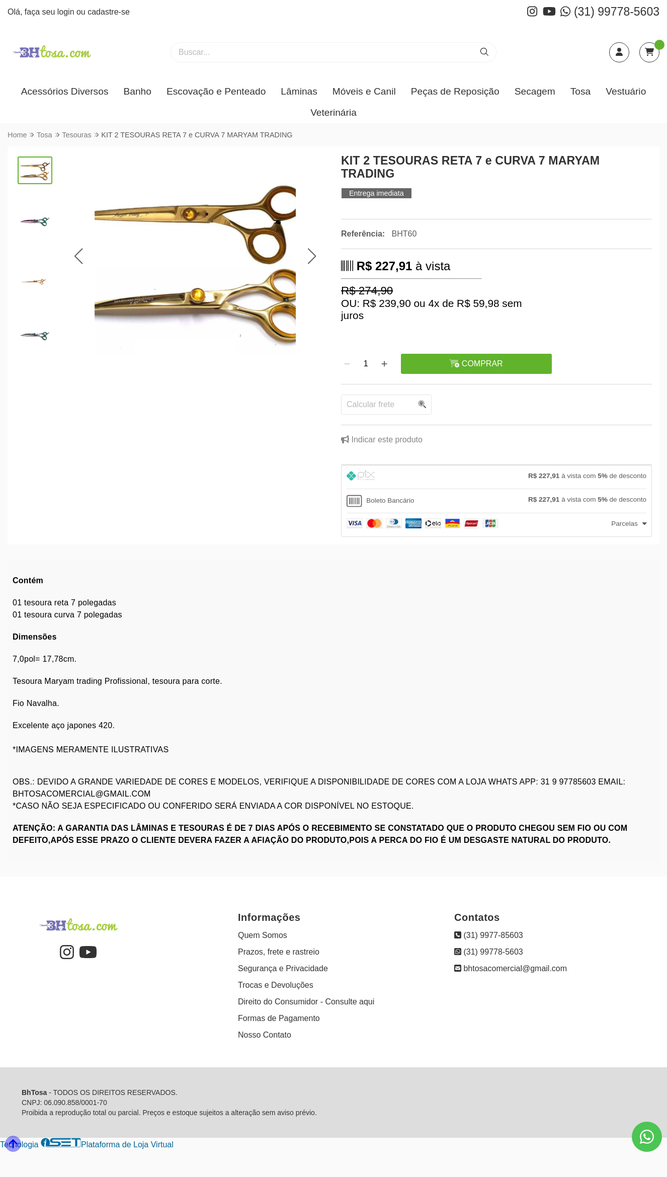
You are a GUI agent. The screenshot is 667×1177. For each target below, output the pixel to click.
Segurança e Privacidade (283, 968)
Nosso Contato (264, 1035)
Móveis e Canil (364, 91)
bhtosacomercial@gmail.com (510, 968)
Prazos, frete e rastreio (278, 952)
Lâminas (299, 91)
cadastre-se (109, 12)
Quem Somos (262, 935)
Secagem (535, 91)
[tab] (496, 477)
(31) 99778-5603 (609, 11)
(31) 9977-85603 (488, 935)
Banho (137, 91)
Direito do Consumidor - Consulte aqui (306, 1001)
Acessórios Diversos (65, 91)
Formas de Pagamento (279, 1018)
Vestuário (626, 91)
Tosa (580, 91)
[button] (79, 256)
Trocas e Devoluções (275, 985)
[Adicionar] (384, 364)
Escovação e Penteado (216, 91)
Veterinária (333, 112)
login (66, 12)
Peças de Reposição (455, 91)
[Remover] (347, 364)
